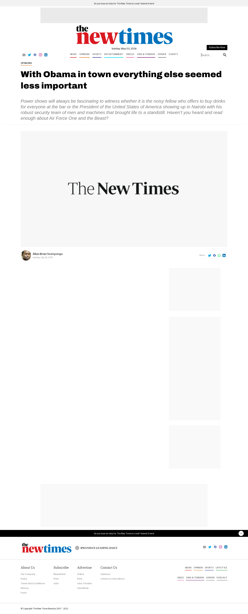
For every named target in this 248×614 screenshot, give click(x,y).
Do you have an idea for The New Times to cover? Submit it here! (124, 3)
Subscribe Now (217, 47)
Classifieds (83, 588)
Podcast (222, 577)
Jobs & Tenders (146, 54)
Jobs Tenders (84, 583)
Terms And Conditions (33, 583)
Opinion (198, 567)
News (73, 54)
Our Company (28, 574)
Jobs (56, 583)
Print (56, 578)
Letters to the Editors (113, 578)
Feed (23, 592)
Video (180, 577)
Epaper (162, 54)
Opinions (84, 54)
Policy (24, 578)
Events (173, 54)
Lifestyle (221, 567)
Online (80, 574)
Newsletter (60, 574)
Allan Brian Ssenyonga (48, 253)
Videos (130, 54)
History (25, 588)
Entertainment (113, 54)
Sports (96, 54)
